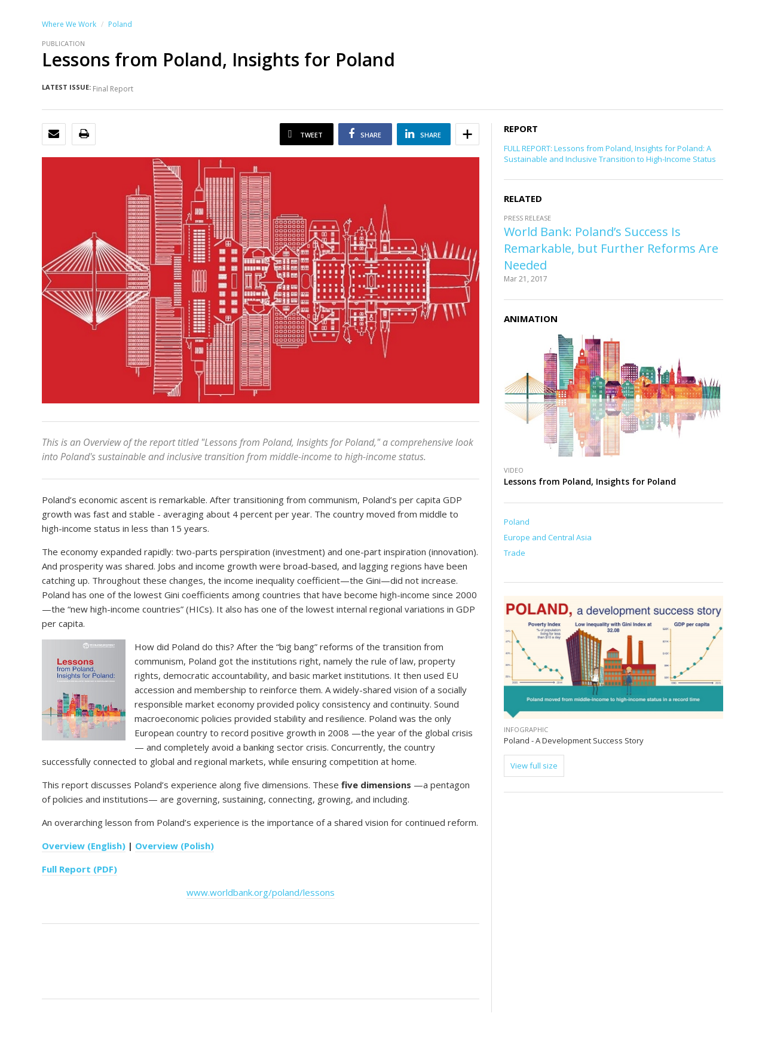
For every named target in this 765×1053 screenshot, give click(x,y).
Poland (120, 24)
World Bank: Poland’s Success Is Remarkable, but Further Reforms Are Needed (611, 248)
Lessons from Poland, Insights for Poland (590, 481)
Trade (514, 552)
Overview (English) (84, 846)
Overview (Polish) (174, 846)
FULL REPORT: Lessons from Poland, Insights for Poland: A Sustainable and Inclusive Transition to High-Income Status (610, 153)
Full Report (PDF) (79, 869)
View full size (534, 765)
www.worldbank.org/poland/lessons (260, 892)
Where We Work (69, 24)
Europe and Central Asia (548, 537)
